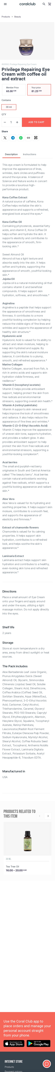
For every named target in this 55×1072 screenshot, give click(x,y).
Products (9, 1067)
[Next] (47, 816)
